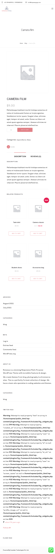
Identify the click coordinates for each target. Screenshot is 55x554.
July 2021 (7, 307)
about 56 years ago (12, 522)
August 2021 (8, 303)
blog (5, 324)
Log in (5, 341)
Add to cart (25, 129)
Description (20, 156)
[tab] (20, 155)
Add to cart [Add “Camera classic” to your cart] (37, 233)
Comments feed (9, 349)
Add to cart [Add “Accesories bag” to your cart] (37, 278)
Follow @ (7, 527)
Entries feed (8, 345)
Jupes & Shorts (21, 140)
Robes (29, 140)
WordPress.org (9, 353)
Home (21, 43)
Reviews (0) (36, 156)
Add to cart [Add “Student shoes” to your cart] (16, 278)
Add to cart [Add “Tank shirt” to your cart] (16, 233)
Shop (25, 43)
